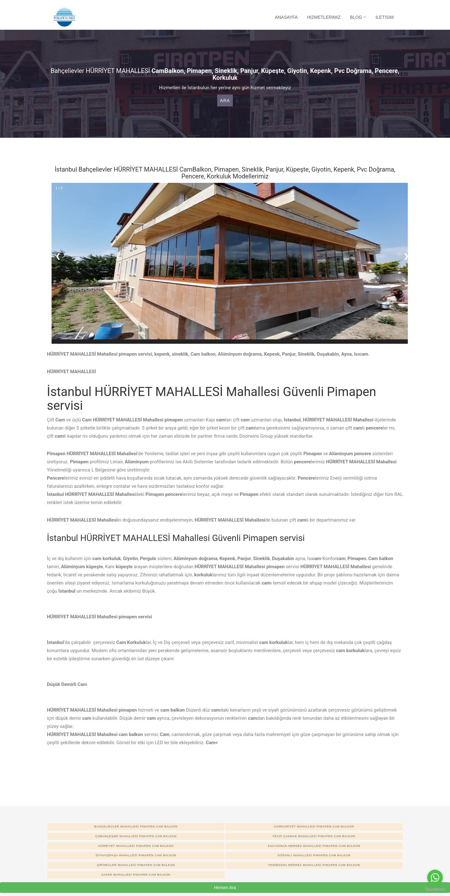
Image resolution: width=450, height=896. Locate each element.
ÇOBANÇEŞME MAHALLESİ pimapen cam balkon (136, 836)
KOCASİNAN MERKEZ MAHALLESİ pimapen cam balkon (314, 845)
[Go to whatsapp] (435, 877)
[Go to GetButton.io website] (435, 890)
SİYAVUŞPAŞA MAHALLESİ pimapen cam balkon (136, 855)
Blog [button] (358, 17)
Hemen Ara (225, 887)
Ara (225, 100)
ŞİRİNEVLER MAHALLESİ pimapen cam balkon (136, 865)
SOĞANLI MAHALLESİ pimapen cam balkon (314, 855)
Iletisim (385, 17)
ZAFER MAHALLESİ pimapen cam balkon (135, 874)
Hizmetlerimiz (324, 17)
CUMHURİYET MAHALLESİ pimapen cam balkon (314, 826)
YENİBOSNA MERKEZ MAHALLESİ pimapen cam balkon (314, 865)
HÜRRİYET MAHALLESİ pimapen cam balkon (135, 845)
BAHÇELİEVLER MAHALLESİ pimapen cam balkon (136, 826)
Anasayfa (286, 17)
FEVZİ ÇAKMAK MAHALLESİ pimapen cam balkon (314, 836)
